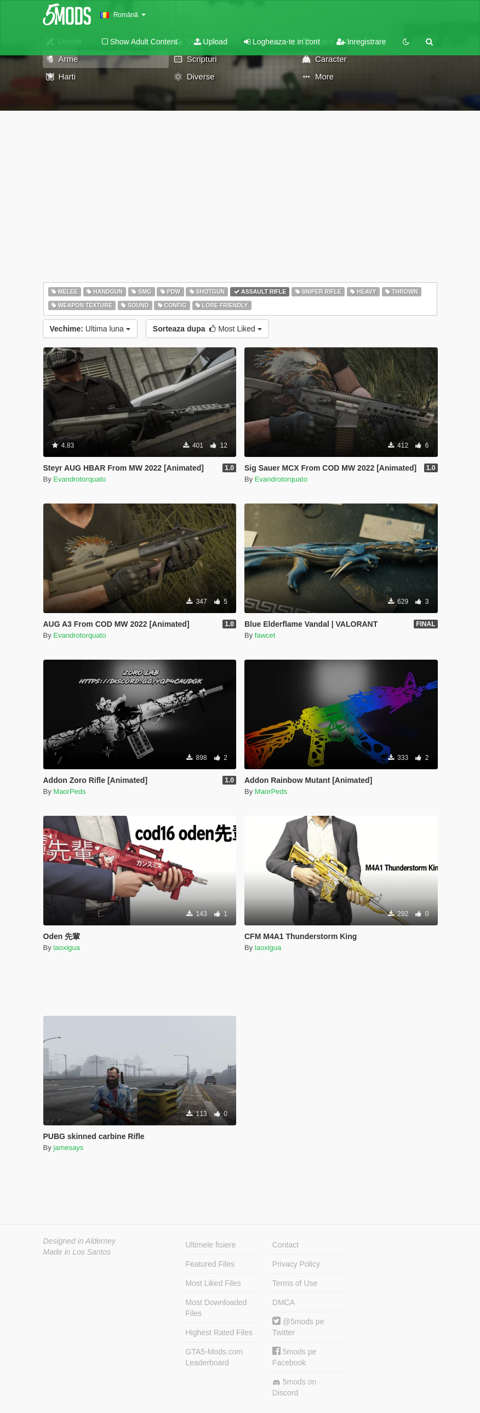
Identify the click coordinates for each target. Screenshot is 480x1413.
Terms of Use (294, 1283)
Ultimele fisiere (211, 1244)
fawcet (265, 635)
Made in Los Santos (77, 1252)
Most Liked (207, 328)
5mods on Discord (294, 1387)
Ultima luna (90, 328)
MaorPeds (69, 791)
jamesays (68, 1147)
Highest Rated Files (219, 1332)
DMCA (283, 1302)
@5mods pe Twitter (298, 1327)
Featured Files (210, 1264)
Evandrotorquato (79, 479)
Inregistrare (361, 41)
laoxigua (66, 947)
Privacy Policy (296, 1264)
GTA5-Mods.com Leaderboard (214, 1357)
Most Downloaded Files (216, 1308)
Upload (210, 41)
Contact (285, 1244)
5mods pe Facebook (294, 1357)
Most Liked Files (213, 1283)
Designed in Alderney (79, 1241)
